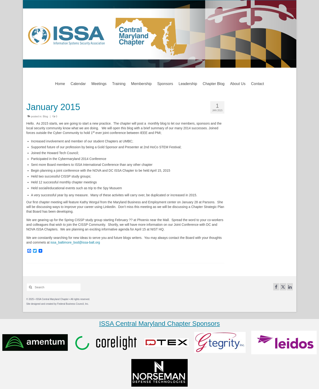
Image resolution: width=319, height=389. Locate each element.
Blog (45, 116)
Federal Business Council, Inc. (73, 304)
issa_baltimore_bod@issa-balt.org (75, 242)
